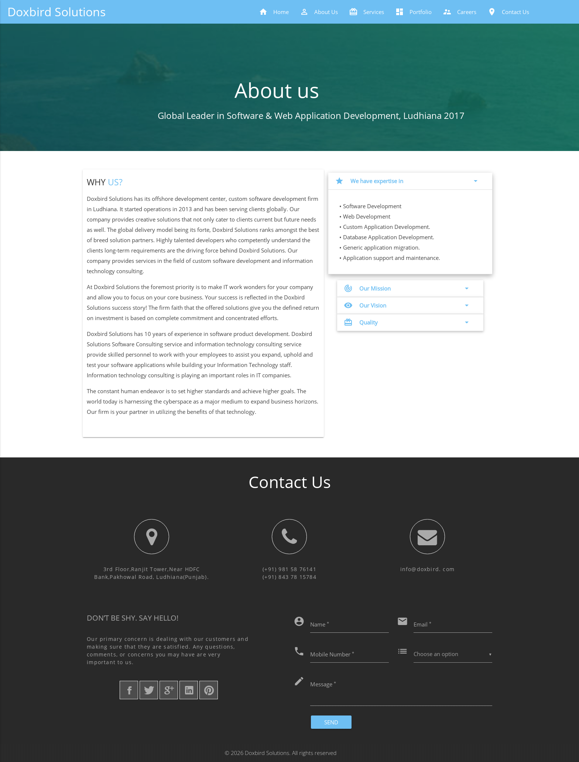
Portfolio (413, 12)
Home (274, 12)
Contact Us (508, 12)
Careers (459, 12)
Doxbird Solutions (56, 12)
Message (323, 684)
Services (366, 12)
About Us (319, 12)
